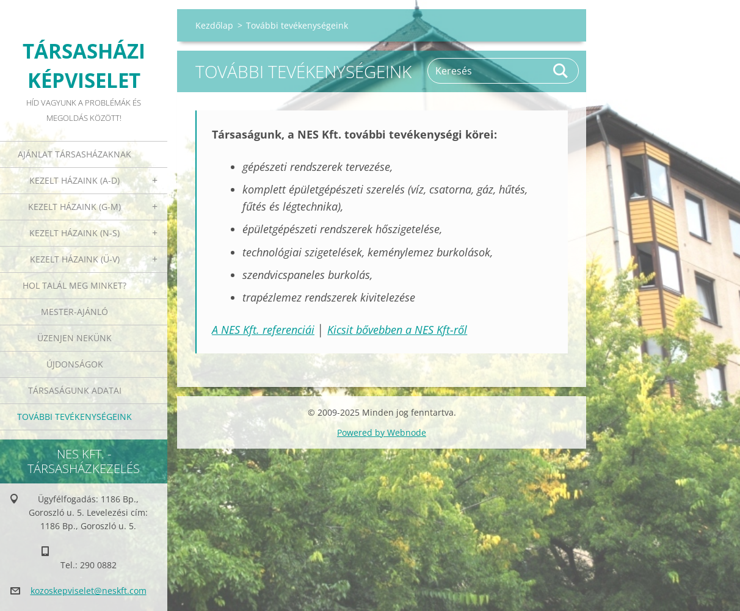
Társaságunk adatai (75, 390)
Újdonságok (74, 364)
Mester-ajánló (74, 311)
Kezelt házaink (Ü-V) (75, 259)
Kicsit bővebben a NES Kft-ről (397, 329)
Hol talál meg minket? (74, 285)
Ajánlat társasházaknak (74, 154)
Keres (561, 71)
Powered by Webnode (381, 432)
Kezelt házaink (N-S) (74, 233)
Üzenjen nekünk (74, 338)
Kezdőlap (214, 25)
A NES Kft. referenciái (263, 329)
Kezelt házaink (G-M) (74, 206)
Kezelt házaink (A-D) (74, 180)
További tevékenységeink (74, 416)
